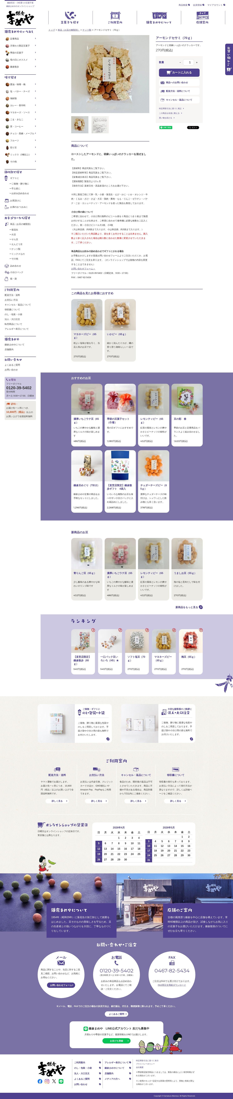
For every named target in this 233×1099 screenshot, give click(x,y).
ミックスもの (18, 254)
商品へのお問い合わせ (174, 82)
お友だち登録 (116, 1041)
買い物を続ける (165, 118)
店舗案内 (9, 349)
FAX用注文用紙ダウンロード (172, 985)
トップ (51, 30)
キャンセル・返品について (176, 100)
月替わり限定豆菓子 (17, 45)
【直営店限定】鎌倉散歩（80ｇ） (82, 660)
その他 (11, 161)
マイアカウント (215, 5)
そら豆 (15, 239)
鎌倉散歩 (12, 66)
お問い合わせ (11, 369)
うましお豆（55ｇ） (185, 573)
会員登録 (197, 5)
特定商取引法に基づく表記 (170, 108)
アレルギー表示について (17, 329)
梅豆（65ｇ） (189, 657)
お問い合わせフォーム (61, 985)
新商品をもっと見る (187, 607)
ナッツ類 (86, 30)
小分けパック (16, 272)
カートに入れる (179, 73)
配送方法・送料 (12, 295)
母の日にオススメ (16, 59)
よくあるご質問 (12, 365)
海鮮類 (11, 98)
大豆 (14, 234)
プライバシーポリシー (145, 1064)
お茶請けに (15, 200)
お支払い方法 (11, 300)
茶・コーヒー (14, 126)
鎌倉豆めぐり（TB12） (87, 485)
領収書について (12, 309)
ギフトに (14, 178)
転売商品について (13, 324)
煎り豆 (11, 147)
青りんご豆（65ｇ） (85, 573)
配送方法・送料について (175, 91)
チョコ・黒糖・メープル (19, 133)
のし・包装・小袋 (13, 314)
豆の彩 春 (180, 419)
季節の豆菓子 (14, 52)
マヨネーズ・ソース (17, 112)
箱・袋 (13, 278)
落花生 (15, 229)
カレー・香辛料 (15, 105)
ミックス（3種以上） (18, 154)
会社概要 (140, 1067)
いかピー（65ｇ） (117, 334)
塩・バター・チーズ (17, 91)
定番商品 (12, 38)
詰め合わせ (15, 266)
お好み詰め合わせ (20, 193)
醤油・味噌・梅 (15, 84)
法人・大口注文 (12, 319)
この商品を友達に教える (169, 113)
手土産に (16, 188)
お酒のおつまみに (19, 207)
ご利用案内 (79, 1062)
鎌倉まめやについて (14, 344)
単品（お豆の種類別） (69, 30)
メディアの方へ (112, 1079)
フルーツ (12, 140)
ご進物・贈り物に (20, 183)
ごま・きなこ (14, 119)
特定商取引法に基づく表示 (147, 1061)
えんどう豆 (17, 244)
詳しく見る (57, 801)
